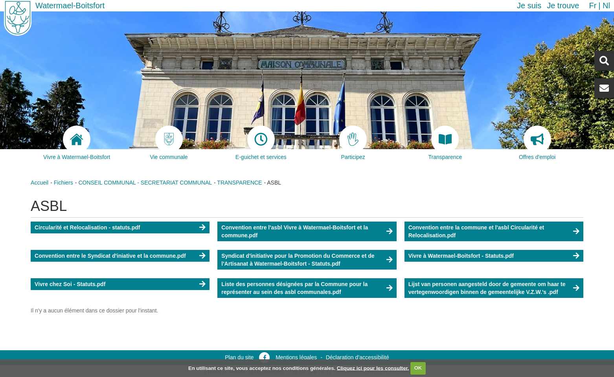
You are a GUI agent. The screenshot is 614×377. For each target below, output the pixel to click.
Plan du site (239, 357)
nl (606, 5)
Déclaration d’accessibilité (357, 357)
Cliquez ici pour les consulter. (373, 368)
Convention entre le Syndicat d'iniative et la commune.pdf (110, 256)
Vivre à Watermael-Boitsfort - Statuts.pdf (461, 256)
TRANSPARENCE (239, 182)
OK (418, 368)
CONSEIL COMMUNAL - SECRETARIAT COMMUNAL (145, 182)
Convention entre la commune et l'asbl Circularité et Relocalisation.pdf (476, 231)
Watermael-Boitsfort (70, 5)
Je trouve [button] (563, 5)
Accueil (39, 182)
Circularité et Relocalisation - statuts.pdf (87, 227)
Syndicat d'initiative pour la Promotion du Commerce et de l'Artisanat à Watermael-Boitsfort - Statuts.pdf (297, 260)
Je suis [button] (529, 5)
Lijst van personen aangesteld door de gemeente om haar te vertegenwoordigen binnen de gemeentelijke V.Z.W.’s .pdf (487, 288)
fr (592, 5)
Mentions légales (296, 357)
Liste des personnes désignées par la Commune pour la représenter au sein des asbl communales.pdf (294, 288)
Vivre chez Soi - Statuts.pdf (70, 284)
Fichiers (63, 182)
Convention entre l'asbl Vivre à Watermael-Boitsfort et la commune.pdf (294, 231)
